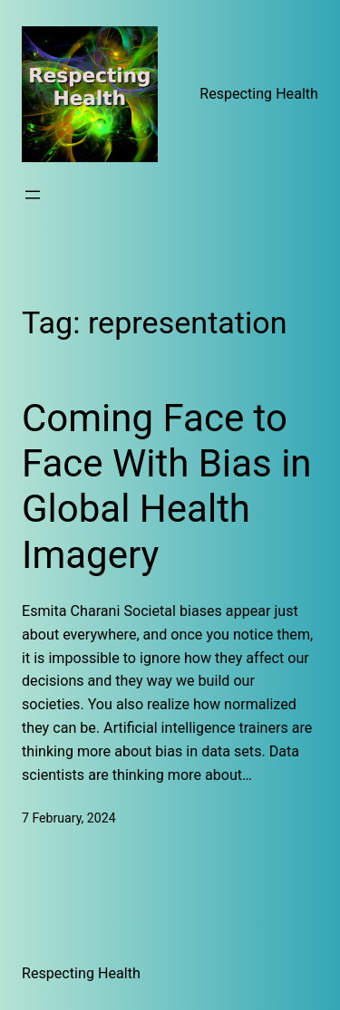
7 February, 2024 (69, 818)
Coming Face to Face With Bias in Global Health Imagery (167, 486)
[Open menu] (33, 195)
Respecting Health (258, 93)
